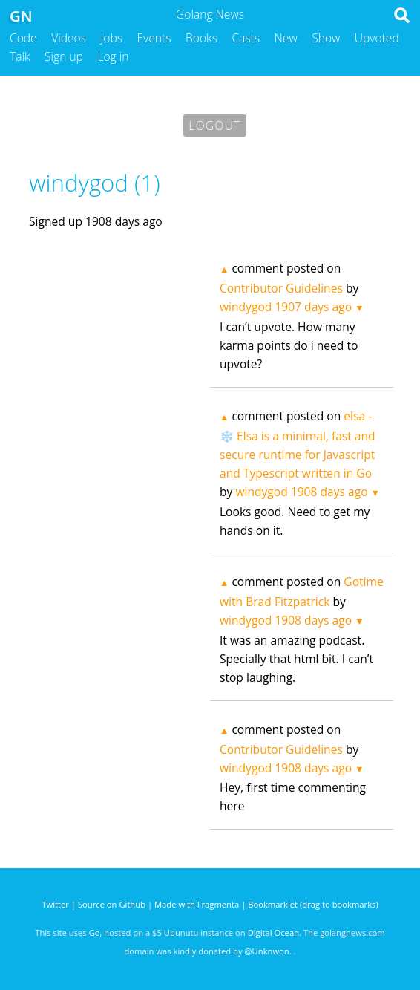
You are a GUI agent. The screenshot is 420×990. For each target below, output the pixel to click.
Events (154, 38)
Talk (20, 56)
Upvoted (377, 38)
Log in (112, 56)
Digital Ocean (273, 932)
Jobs (111, 38)
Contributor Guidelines (281, 288)
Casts (246, 38)
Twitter (55, 904)
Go (94, 932)
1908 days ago (329, 491)
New (286, 38)
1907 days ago (313, 307)
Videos (68, 38)
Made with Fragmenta (196, 904)
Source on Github (111, 904)
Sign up (64, 56)
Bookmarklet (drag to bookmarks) (313, 904)
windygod (246, 307)
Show (326, 38)
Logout (214, 125)
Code (23, 38)
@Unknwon (267, 951)
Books (201, 38)
